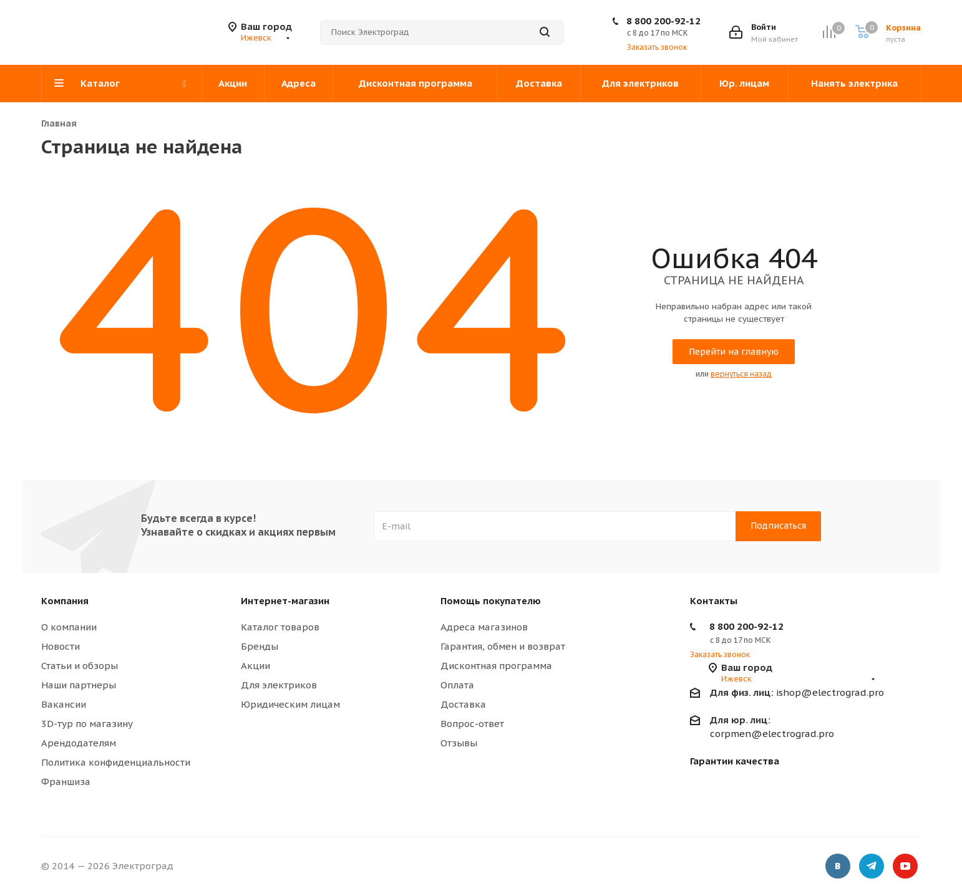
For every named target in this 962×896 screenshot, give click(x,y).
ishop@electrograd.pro (797, 692)
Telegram (871, 867)
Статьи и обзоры (79, 666)
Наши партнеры (78, 685)
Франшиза (65, 782)
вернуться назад (741, 373)
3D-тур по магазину (87, 724)
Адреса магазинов (484, 627)
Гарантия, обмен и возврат (502, 646)
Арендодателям (78, 743)
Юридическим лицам (290, 704)
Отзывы (458, 743)
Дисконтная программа (496, 666)
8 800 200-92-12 (663, 21)
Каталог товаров (280, 627)
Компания (65, 601)
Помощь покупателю (490, 601)
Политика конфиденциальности (115, 762)
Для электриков (279, 685)
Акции (255, 666)
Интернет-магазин (285, 601)
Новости (60, 646)
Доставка (463, 704)
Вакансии (63, 704)
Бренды (259, 646)
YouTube (905, 867)
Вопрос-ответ (472, 724)
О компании (69, 627)
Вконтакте (837, 867)
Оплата (457, 685)
